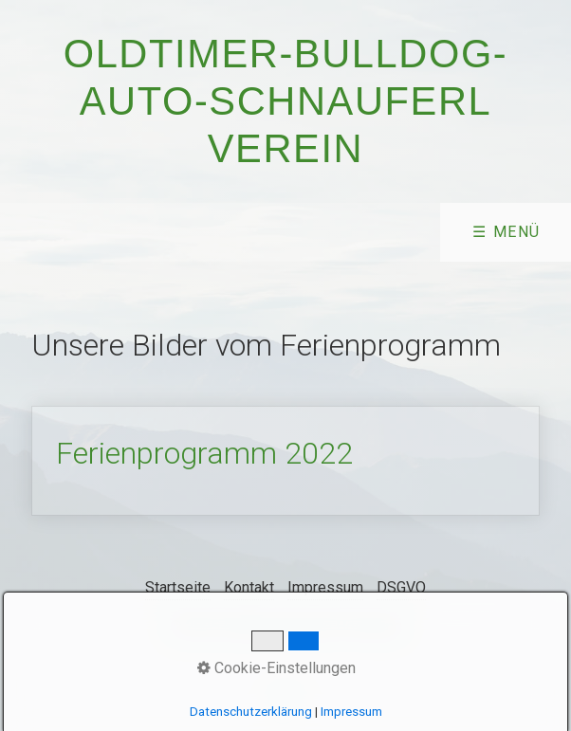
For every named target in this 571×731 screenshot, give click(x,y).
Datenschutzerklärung (251, 711)
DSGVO (401, 587)
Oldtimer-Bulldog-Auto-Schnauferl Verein (286, 101)
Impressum (325, 587)
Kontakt (249, 587)
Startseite (178, 587)
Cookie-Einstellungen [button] (276, 668)
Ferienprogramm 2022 (285, 461)
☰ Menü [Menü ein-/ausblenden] (506, 232)
